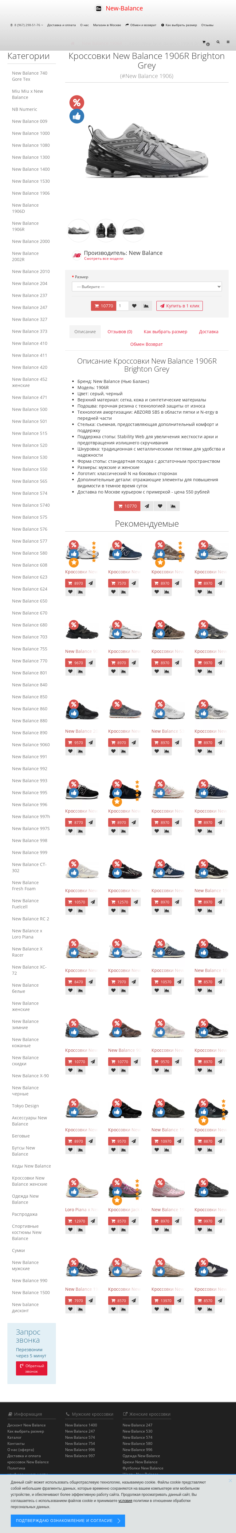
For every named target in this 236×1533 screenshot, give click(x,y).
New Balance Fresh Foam (25, 885)
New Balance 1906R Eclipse (93, 1289)
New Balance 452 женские (29, 382)
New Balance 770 (29, 661)
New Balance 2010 (31, 271)
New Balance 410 (29, 343)
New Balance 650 (29, 601)
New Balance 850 (29, 697)
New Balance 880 (29, 721)
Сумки (18, 1250)
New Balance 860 (29, 709)
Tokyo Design (25, 1106)
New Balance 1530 (31, 181)
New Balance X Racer (27, 952)
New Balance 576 (29, 529)
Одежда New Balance (25, 1199)
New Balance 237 (29, 295)
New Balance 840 (29, 685)
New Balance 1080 (31, 145)
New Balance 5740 (31, 505)
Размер (81, 276)
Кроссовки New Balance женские (29, 1181)
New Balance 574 (29, 493)
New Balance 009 (29, 121)
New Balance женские (25, 1006)
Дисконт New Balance (26, 1425)
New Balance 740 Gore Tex (29, 76)
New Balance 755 (29, 649)
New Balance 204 (29, 283)
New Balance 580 (29, 553)
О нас (84, 25)
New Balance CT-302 (29, 867)
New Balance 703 (29, 637)
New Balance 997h (31, 816)
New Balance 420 (29, 367)
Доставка (208, 331)
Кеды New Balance (31, 1166)
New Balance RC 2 (30, 919)
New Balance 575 (29, 517)
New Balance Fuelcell (25, 904)
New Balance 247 (29, 307)
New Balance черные (25, 1091)
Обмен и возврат (140, 25)
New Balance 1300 (31, 157)
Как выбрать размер (179, 25)
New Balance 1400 (31, 169)
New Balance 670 (29, 613)
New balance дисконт (25, 1307)
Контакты (16, 1443)
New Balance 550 (29, 469)
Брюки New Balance (140, 1462)
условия (125, 1501)
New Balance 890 (29, 732)
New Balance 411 (29, 355)
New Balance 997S (31, 828)
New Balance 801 (29, 673)
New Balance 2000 (31, 241)
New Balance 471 (29, 397)
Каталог (14, 1437)
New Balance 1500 (31, 1292)
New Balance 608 (29, 565)
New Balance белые (25, 988)
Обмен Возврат (146, 344)
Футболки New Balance (143, 1468)
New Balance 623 (29, 577)
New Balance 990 (29, 1280)
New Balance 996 (29, 804)
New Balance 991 (29, 756)
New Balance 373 (29, 331)
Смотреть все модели (104, 258)
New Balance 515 (29, 433)
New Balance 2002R (25, 256)
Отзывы (207, 25)
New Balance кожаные (25, 1042)
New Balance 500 (29, 409)
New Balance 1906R (25, 226)
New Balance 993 (29, 780)
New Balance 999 (29, 852)
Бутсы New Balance (23, 1151)
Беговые (21, 1136)
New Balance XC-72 (29, 970)
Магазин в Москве (107, 25)
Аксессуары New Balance (29, 1121)
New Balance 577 (29, 541)
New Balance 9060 (31, 744)
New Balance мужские (25, 1265)
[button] (206, 42)
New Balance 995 (29, 792)
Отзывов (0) (120, 331)
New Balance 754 (80, 1443)
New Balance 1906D (25, 208)
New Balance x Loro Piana (27, 934)
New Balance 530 (29, 457)
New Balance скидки (25, 1061)
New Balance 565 (29, 481)
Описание (85, 331)
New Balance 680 (29, 625)
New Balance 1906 (31, 193)
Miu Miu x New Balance (27, 94)
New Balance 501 (29, 421)
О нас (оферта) (20, 1449)
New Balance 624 (29, 589)
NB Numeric (24, 109)
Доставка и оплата (61, 25)
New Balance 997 (80, 1455)
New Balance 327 (29, 319)
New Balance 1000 (31, 133)
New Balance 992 (29, 768)
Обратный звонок (31, 1368)
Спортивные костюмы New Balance (26, 1232)
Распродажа (24, 1214)
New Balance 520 (29, 445)
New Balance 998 (29, 840)
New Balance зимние (25, 1024)
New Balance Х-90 (30, 1076)
